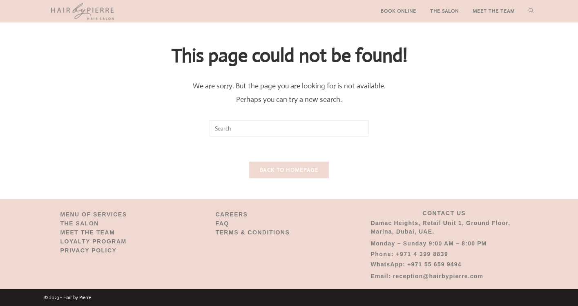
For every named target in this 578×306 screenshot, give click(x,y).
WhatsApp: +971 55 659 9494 (415, 264)
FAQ (222, 223)
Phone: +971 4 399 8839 (409, 254)
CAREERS (231, 214)
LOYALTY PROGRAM (93, 241)
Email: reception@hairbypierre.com (426, 276)
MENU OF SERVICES (93, 214)
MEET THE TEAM (87, 232)
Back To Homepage (289, 169)
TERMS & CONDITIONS (252, 232)
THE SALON (79, 223)
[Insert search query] (289, 128)
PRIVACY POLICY (88, 250)
